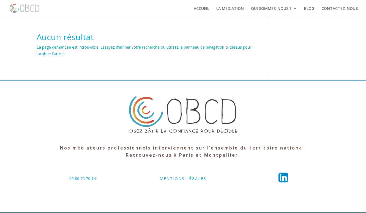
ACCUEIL (201, 9)
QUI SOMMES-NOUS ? (271, 9)
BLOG (309, 9)
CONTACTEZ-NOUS (339, 9)
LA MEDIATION (230, 9)
